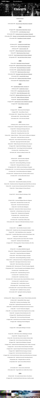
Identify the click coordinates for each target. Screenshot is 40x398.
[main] (20, 9)
